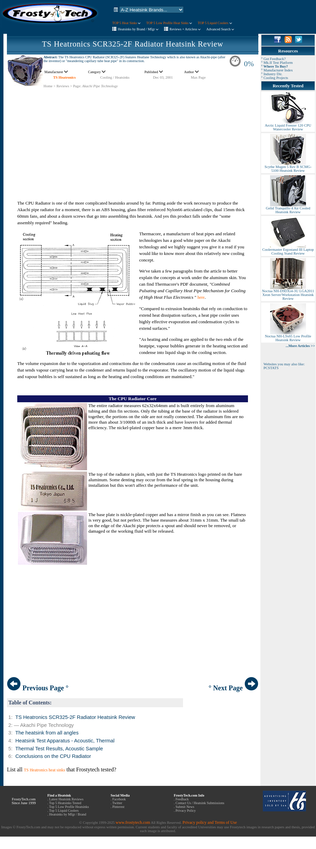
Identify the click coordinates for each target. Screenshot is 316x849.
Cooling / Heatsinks (115, 77)
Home (48, 86)
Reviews (62, 86)
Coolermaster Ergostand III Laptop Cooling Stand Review (288, 250)
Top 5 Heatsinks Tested (65, 803)
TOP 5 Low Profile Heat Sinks (169, 23)
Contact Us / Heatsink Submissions (199, 803)
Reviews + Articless (185, 29)
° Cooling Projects (274, 78)
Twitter (117, 803)
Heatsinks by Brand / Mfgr (138, 29)
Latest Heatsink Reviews (66, 799)
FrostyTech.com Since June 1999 (24, 801)
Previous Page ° (37, 688)
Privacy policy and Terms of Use (209, 822)
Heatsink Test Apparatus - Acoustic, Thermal (64, 740)
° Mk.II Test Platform (277, 63)
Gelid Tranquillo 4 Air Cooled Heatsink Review (288, 208)
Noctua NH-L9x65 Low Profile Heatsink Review (288, 336)
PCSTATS (271, 368)
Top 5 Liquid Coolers (64, 810)
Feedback (182, 799)
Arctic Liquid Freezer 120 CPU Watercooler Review (288, 125)
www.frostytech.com (133, 822)
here (201, 297)
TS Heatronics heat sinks (44, 770)
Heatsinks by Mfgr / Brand (67, 814)
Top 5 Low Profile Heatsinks (69, 807)
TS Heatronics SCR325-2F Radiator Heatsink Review (132, 44)
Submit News (184, 807)
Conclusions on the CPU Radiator (53, 756)
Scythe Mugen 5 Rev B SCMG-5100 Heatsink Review (288, 167)
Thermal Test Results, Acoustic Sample (59, 748)
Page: (77, 86)
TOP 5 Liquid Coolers (215, 23)
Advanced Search (220, 29)
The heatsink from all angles (46, 733)
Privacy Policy (185, 810)
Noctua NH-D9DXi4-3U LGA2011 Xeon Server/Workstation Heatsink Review (288, 293)
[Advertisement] (132, 136)
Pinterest (118, 807)
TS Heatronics (64, 77)
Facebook (119, 799)
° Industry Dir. (271, 74)
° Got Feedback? (273, 59)
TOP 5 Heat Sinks (126, 23)
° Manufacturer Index (277, 70)
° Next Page (233, 688)
